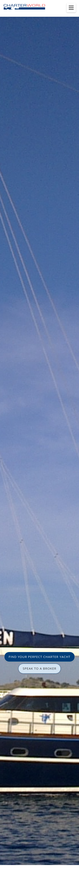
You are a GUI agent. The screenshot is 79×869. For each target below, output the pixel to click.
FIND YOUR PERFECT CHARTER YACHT (39, 657)
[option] (39, 434)
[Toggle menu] (71, 7)
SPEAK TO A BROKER (39, 668)
